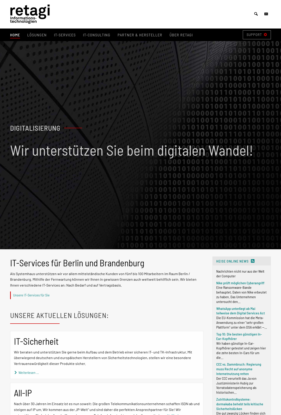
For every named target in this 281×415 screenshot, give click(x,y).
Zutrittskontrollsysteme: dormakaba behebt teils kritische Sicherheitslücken (239, 404)
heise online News (232, 261)
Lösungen (37, 34)
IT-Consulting (96, 34)
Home (15, 34)
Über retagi (181, 34)
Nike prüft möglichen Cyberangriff (240, 283)
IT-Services (65, 34)
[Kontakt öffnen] (266, 14)
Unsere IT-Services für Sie (31, 295)
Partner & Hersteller (140, 34)
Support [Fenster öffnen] (257, 35)
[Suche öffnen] (256, 14)
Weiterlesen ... (26, 373)
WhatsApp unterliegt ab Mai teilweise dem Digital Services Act (240, 310)
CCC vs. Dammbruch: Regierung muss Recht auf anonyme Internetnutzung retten (238, 369)
